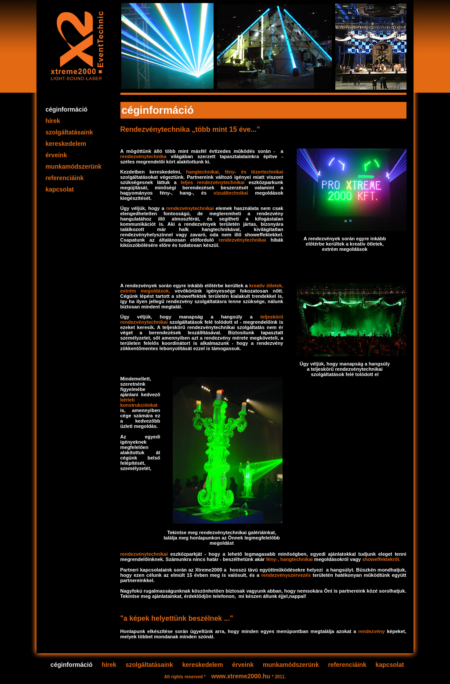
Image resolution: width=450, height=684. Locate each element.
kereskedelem (66, 143)
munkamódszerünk (73, 166)
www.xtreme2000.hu (241, 676)
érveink (56, 155)
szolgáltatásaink (69, 132)
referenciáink (65, 177)
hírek (53, 120)
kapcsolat (60, 189)
